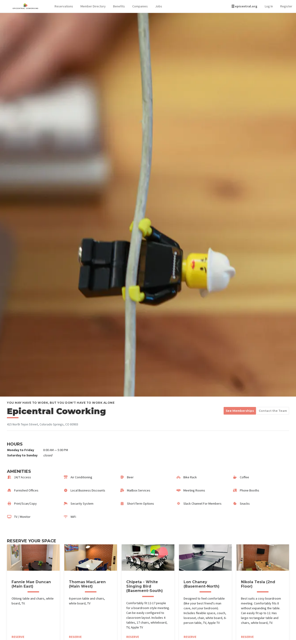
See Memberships (240, 411)
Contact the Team (273, 411)
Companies (140, 6)
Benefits (119, 6)
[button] (64, 6)
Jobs (158, 6)
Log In (269, 6)
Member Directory (93, 6)
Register (286, 6)
